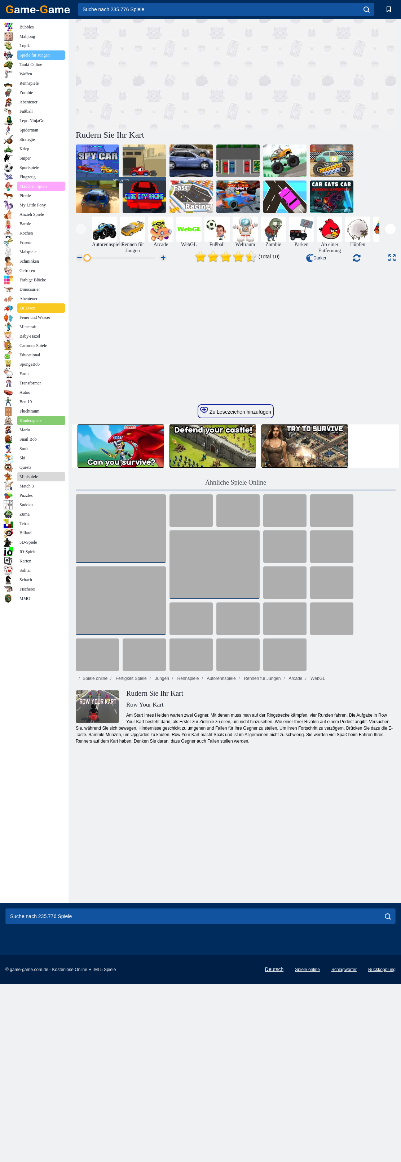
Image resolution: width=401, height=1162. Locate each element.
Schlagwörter (344, 1104)
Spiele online (95, 812)
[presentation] (81, 229)
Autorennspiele (221, 812)
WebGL (317, 812)
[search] (366, 9)
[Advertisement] (155, 73)
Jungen (161, 812)
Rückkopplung (382, 1104)
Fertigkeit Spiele (130, 812)
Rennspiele (187, 812)
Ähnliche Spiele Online (235, 616)
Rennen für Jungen (262, 812)
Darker (316, 258)
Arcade (295, 812)
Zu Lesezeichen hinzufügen (235, 545)
